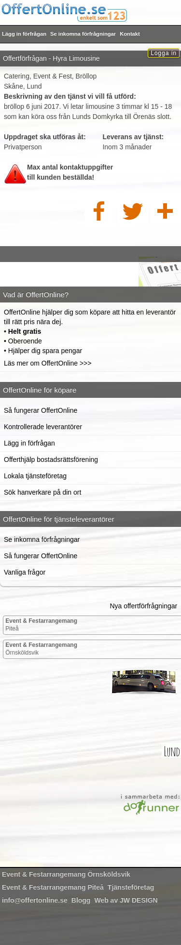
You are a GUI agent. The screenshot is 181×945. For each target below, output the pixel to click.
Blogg (81, 900)
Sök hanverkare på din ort (42, 492)
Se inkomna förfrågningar (83, 34)
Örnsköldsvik (41, 649)
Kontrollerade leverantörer (43, 427)
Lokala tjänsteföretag (35, 476)
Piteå (41, 624)
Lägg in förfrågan (24, 34)
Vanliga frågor (24, 572)
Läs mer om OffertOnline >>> (47, 363)
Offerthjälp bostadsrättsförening (51, 459)
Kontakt (130, 34)
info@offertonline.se (35, 900)
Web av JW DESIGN (125, 900)
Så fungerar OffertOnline (40, 410)
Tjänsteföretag (131, 887)
